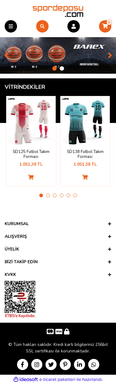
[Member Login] (73, 26)
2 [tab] (62, 68)
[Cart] (105, 26)
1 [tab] (54, 68)
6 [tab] (75, 195)
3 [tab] (55, 195)
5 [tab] (68, 195)
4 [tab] (61, 195)
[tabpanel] (58, 55)
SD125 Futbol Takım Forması (31, 154)
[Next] (110, 55)
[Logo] (58, 10)
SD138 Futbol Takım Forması (85, 154)
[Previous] (6, 55)
